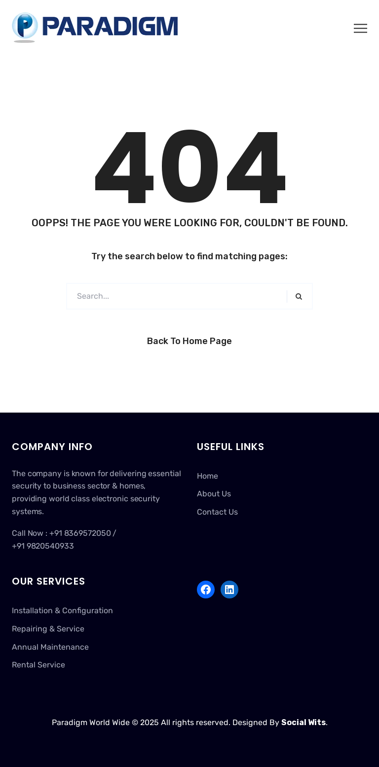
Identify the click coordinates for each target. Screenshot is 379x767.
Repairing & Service (48, 628)
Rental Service (38, 664)
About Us (214, 493)
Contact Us (217, 512)
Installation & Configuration (62, 610)
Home (207, 476)
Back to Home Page (189, 341)
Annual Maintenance (50, 647)
